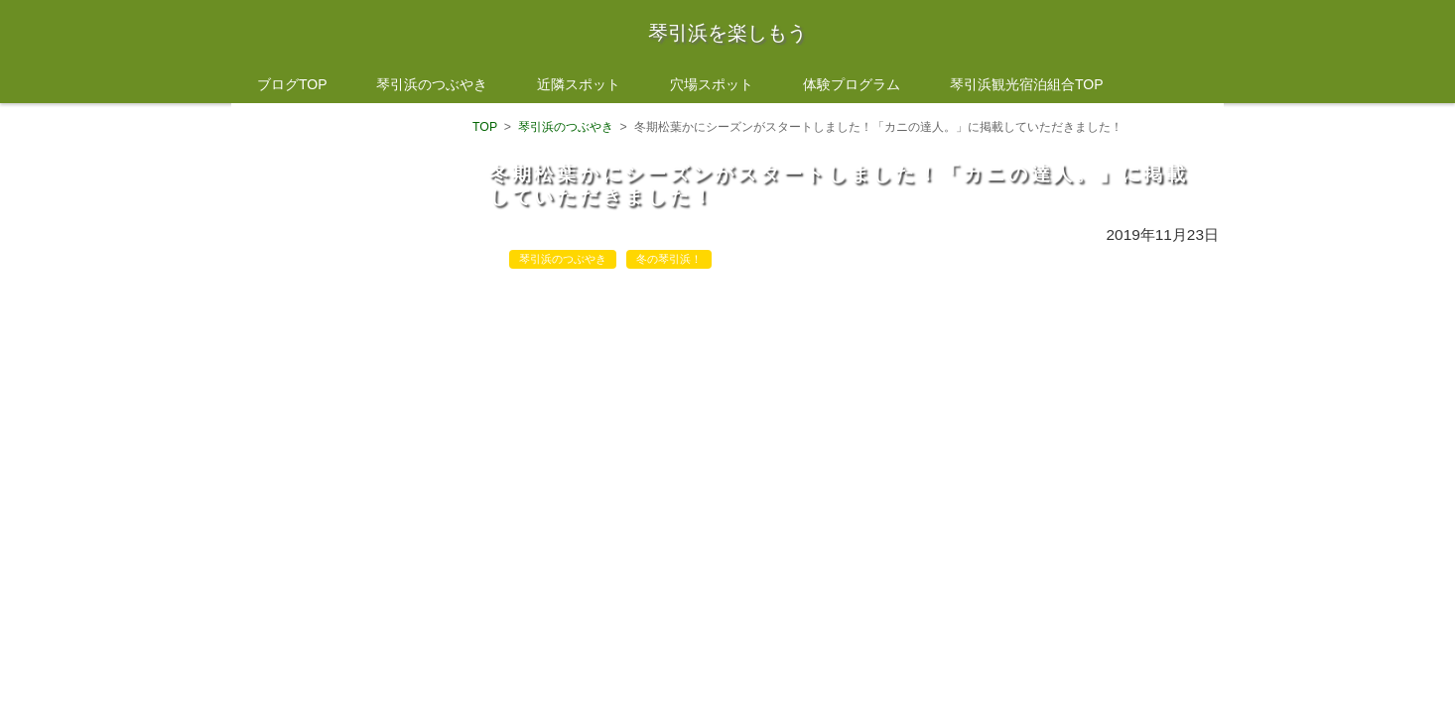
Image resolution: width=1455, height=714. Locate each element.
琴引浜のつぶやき (431, 84)
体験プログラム (851, 84)
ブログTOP (292, 84)
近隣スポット (578, 84)
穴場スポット (711, 84)
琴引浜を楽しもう (727, 33)
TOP (484, 127)
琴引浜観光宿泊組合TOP (1027, 84)
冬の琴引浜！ (669, 259)
